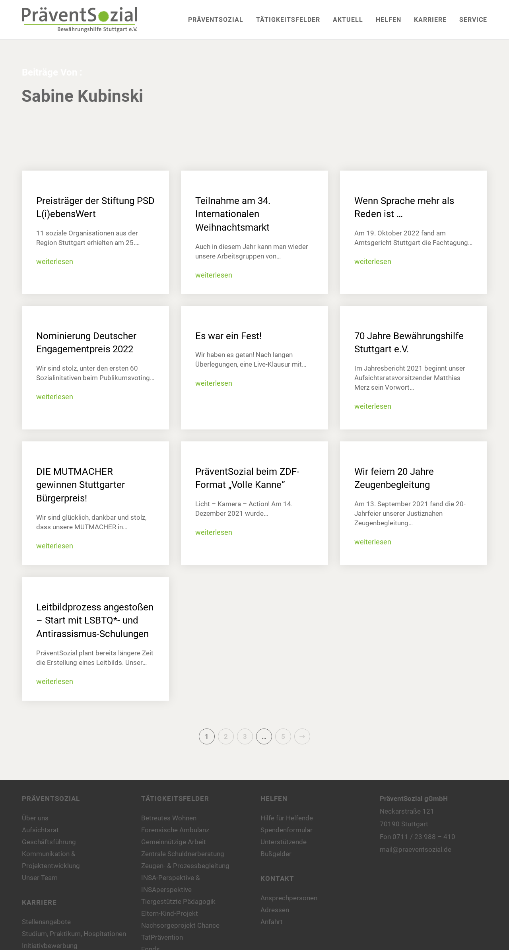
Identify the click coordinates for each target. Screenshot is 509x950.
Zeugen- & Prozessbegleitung (185, 866)
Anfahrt (271, 922)
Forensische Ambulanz (175, 830)
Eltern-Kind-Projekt (169, 913)
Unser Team (40, 878)
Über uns (35, 818)
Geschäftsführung (49, 842)
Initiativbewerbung (50, 946)
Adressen (274, 910)
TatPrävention (162, 937)
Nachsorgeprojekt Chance (180, 925)
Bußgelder (275, 854)
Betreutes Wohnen (168, 818)
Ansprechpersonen (288, 898)
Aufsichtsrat (40, 830)
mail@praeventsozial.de (415, 849)
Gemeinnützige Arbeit (173, 842)
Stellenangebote (46, 922)
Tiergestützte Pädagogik (178, 901)
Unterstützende (283, 842)
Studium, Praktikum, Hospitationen (74, 934)
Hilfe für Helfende (286, 818)
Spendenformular (286, 830)
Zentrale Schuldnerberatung (182, 854)
